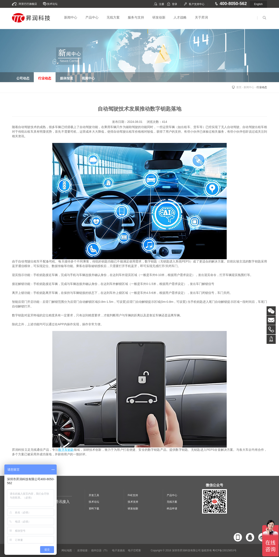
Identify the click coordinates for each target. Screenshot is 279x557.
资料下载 (94, 508)
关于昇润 (201, 17)
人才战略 (180, 17)
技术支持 (133, 501)
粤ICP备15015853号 (224, 550)
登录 (174, 4)
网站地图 (66, 550)
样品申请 (172, 508)
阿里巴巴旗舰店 (28, 3)
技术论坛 (52, 3)
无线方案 (113, 17)
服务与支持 (136, 17)
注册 (161, 4)
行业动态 (262, 87)
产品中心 (92, 17)
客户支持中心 (196, 4)
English (258, 4)
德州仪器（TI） (100, 550)
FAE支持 (133, 495)
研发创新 (158, 17)
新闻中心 (70, 17)
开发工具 (94, 495)
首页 (239, 87)
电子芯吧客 (134, 550)
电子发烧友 (118, 550)
